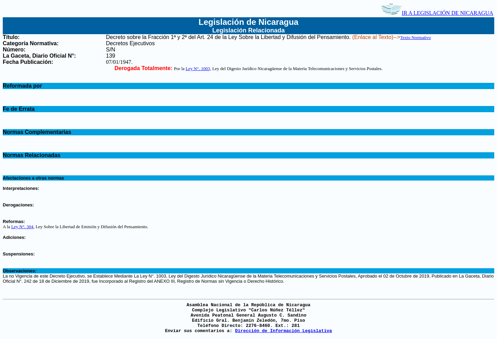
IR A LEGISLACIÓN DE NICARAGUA (437, 13)
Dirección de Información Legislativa (283, 330)
